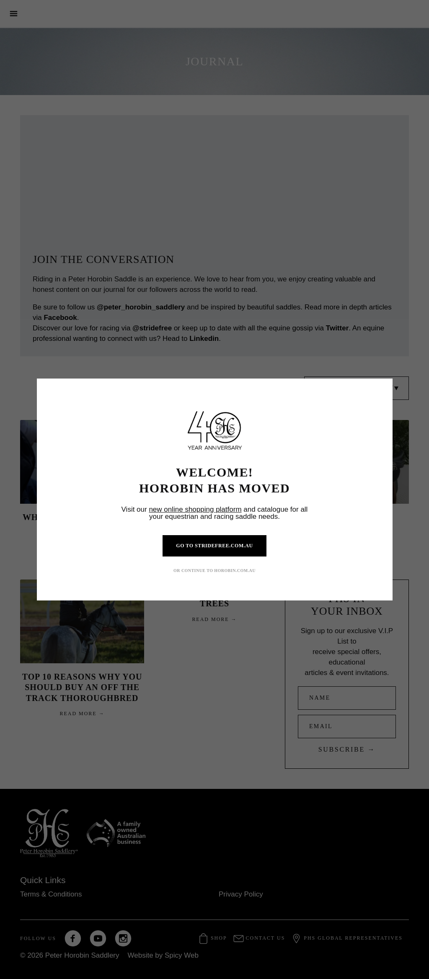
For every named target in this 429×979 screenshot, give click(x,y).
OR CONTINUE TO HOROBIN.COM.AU (214, 570)
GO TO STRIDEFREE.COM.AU (214, 546)
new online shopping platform (195, 509)
